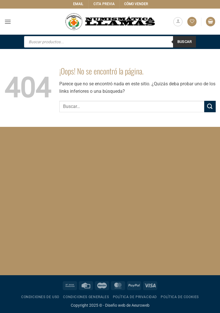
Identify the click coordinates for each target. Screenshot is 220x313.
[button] (7, 22)
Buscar (184, 42)
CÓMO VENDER (136, 4)
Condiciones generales (86, 297)
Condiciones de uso (40, 297)
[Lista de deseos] (192, 21)
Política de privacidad (135, 297)
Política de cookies (180, 297)
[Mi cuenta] (177, 21)
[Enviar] (210, 106)
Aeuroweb (140, 305)
